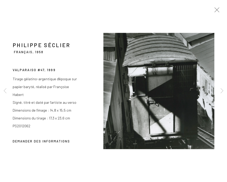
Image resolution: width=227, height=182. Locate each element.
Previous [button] (5, 91)
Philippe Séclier (42, 45)
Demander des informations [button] (41, 142)
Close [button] (215, 11)
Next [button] (222, 91)
